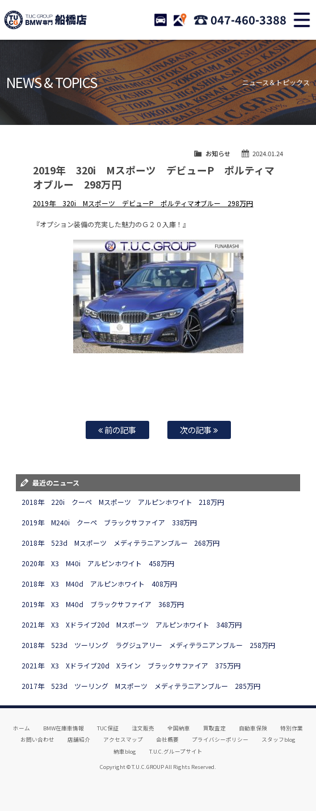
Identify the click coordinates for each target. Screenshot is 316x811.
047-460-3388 (248, 19)
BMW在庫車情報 (63, 728)
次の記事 (199, 430)
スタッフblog (279, 739)
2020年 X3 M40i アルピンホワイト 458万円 (98, 563)
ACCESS (179, 19)
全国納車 (178, 728)
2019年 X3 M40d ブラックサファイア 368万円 (103, 604)
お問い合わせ (37, 739)
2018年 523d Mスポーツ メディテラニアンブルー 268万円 (121, 542)
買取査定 (214, 728)
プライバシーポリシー (220, 739)
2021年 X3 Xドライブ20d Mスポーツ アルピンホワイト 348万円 (132, 624)
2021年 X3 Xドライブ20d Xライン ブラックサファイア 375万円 (131, 665)
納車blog (124, 751)
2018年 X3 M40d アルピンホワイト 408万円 (99, 583)
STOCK (160, 19)
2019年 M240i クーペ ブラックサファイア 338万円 (109, 522)
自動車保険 (253, 728)
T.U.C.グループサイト (176, 751)
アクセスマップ (123, 739)
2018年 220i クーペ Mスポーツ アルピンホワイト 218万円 (123, 502)
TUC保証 (108, 728)
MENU (302, 20)
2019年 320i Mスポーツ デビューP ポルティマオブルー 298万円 (143, 203)
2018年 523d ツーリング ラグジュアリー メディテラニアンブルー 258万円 (149, 645)
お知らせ (217, 153)
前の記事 (117, 430)
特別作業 (291, 728)
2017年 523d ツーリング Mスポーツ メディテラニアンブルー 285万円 (141, 686)
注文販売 (143, 728)
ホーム (21, 728)
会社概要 (167, 739)
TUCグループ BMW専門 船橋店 (45, 20)
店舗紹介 (79, 739)
